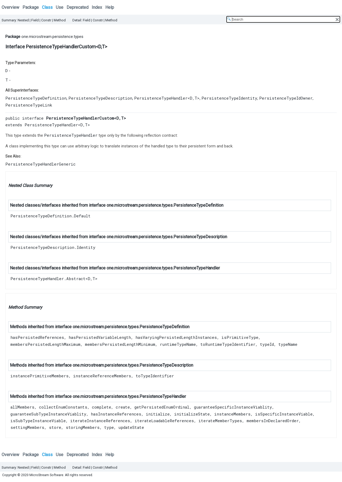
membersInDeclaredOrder (273, 420)
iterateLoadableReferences (164, 420)
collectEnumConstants (63, 407)
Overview (10, 7)
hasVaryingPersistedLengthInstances (176, 337)
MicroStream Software (46, 475)
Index (97, 7)
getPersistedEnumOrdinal (161, 407)
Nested (23, 20)
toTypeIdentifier (155, 375)
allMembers (22, 407)
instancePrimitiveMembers (39, 375)
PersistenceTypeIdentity (229, 98)
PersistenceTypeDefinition (36, 98)
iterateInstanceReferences (100, 420)
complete (101, 407)
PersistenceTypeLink (28, 105)
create (123, 407)
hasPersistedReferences (37, 337)
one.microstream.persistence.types (52, 36)
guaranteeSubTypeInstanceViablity (48, 414)
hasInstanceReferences (116, 414)
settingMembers (27, 427)
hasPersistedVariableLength (100, 337)
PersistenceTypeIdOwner (286, 98)
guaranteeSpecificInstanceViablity (233, 407)
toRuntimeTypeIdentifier (227, 344)
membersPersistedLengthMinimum (120, 344)
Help (109, 7)
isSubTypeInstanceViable (38, 420)
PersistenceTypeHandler (161, 98)
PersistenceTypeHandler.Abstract (48, 278)
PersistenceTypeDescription (100, 98)
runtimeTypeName (178, 344)
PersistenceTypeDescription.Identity (52, 247)
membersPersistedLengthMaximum (45, 344)
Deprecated (77, 7)
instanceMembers (232, 414)
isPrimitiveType (239, 337)
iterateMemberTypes (220, 420)
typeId (267, 344)
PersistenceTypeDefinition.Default (50, 215)
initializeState (192, 414)
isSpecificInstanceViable (284, 414)
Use (59, 7)
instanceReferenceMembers (102, 375)
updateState (131, 427)
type (109, 427)
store (55, 427)
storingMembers (83, 427)
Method (60, 20)
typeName (287, 344)
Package (30, 7)
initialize (158, 414)
